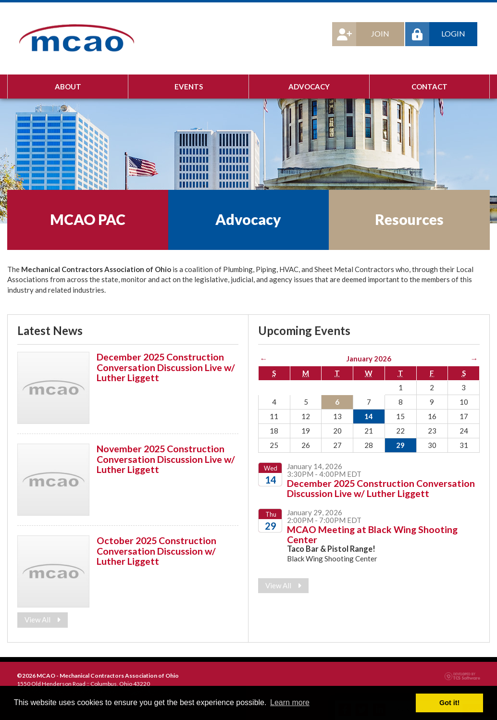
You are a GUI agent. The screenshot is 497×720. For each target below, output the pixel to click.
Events (188, 86)
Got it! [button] (449, 703)
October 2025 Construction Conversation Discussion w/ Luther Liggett (156, 551)
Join (360, 34)
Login (435, 34)
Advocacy (309, 86)
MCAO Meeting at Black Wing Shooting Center (372, 534)
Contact (429, 86)
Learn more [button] (290, 702)
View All (43, 619)
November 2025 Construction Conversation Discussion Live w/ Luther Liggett (166, 459)
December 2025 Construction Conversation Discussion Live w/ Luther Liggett (166, 367)
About (68, 86)
